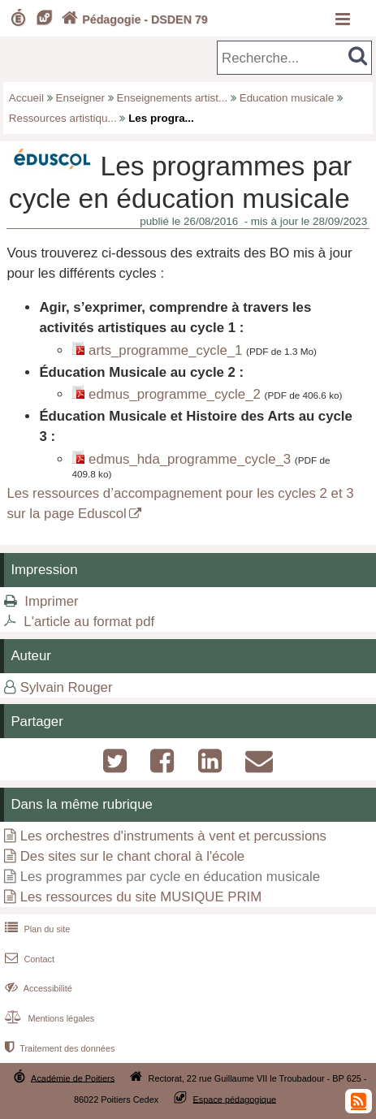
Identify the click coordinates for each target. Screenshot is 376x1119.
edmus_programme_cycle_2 (175, 394)
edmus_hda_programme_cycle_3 (190, 459)
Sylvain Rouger (66, 687)
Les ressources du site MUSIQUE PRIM (141, 897)
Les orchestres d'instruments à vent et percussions (173, 836)
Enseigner (81, 98)
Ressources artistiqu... (63, 118)
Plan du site (36, 929)
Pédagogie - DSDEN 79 (133, 19)
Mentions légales (48, 1018)
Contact (28, 959)
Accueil (26, 98)
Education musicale (287, 98)
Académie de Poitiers (73, 1077)
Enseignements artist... (172, 98)
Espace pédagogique (235, 1099)
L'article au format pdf (89, 621)
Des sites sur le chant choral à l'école (132, 856)
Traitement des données (58, 1048)
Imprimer (51, 601)
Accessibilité (37, 988)
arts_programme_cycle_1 (165, 350)
